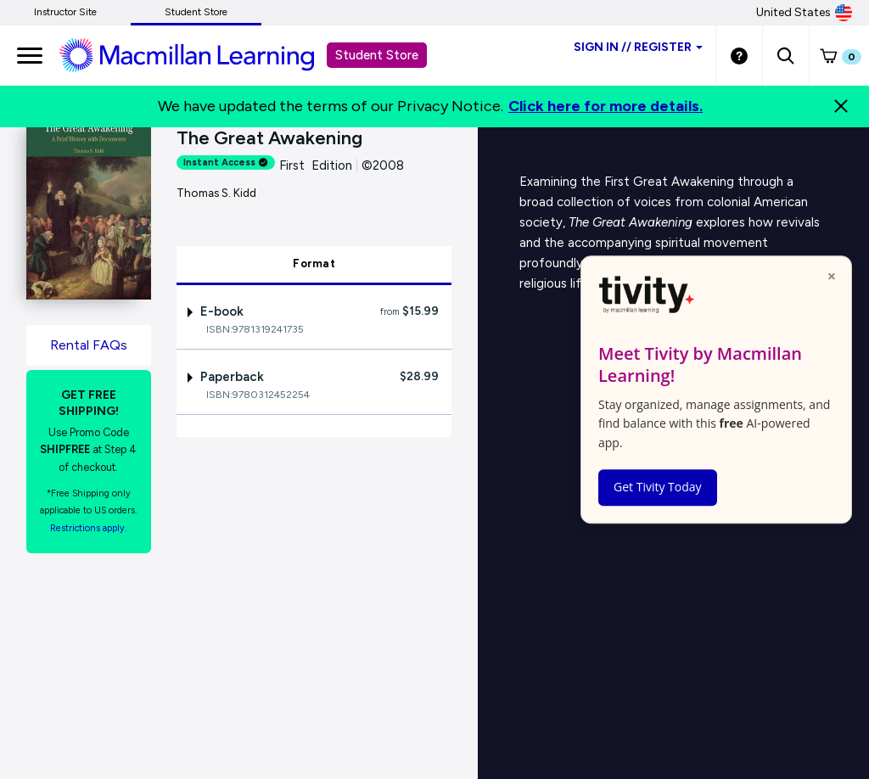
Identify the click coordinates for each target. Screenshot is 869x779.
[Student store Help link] (739, 55)
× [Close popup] (831, 276)
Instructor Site (65, 12)
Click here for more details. (605, 106)
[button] (785, 55)
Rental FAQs (88, 345)
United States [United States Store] (804, 12)
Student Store (196, 12)
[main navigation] (29, 55)
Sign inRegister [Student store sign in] (638, 47)
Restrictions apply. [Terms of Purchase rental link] (88, 528)
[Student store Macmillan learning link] (199, 54)
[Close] (841, 106)
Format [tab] (314, 263)
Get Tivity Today (658, 487)
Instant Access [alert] (225, 162)
